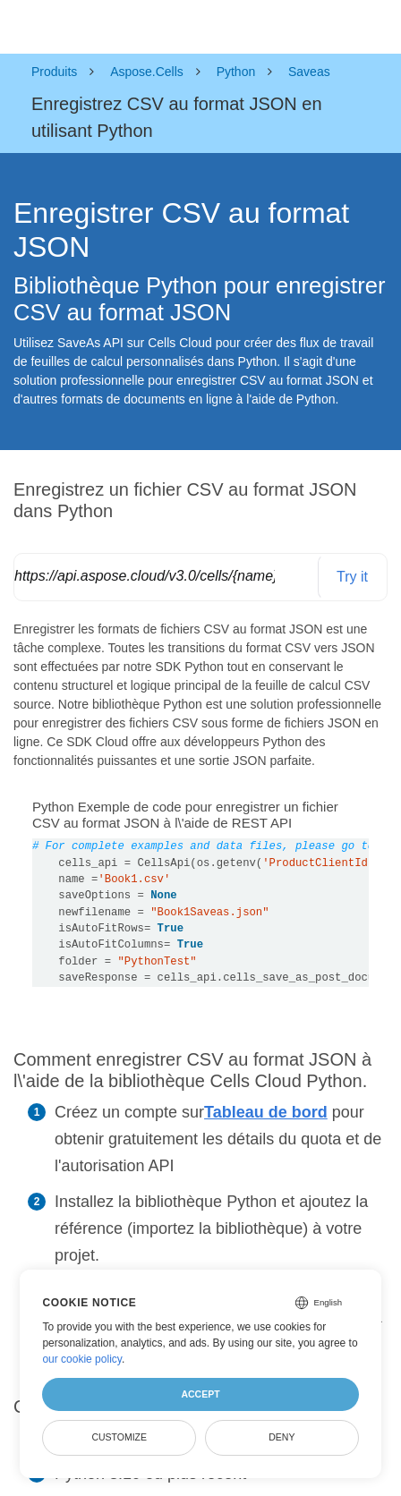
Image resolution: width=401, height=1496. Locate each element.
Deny (281, 1437)
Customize (119, 1437)
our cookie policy (82, 1359)
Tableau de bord (266, 1112)
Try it (352, 576)
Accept (200, 1394)
